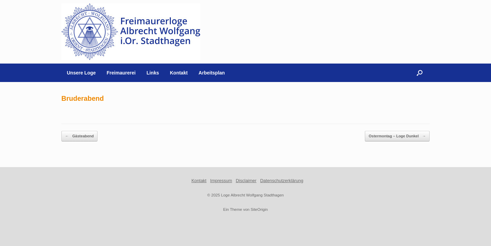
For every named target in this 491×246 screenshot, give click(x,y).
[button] (420, 73)
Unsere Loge (81, 73)
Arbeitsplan (211, 73)
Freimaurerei (121, 73)
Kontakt (179, 73)
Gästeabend (79, 136)
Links (153, 73)
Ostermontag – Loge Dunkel (397, 136)
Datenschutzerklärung (281, 180)
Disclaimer (246, 180)
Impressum (221, 180)
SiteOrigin (259, 209)
